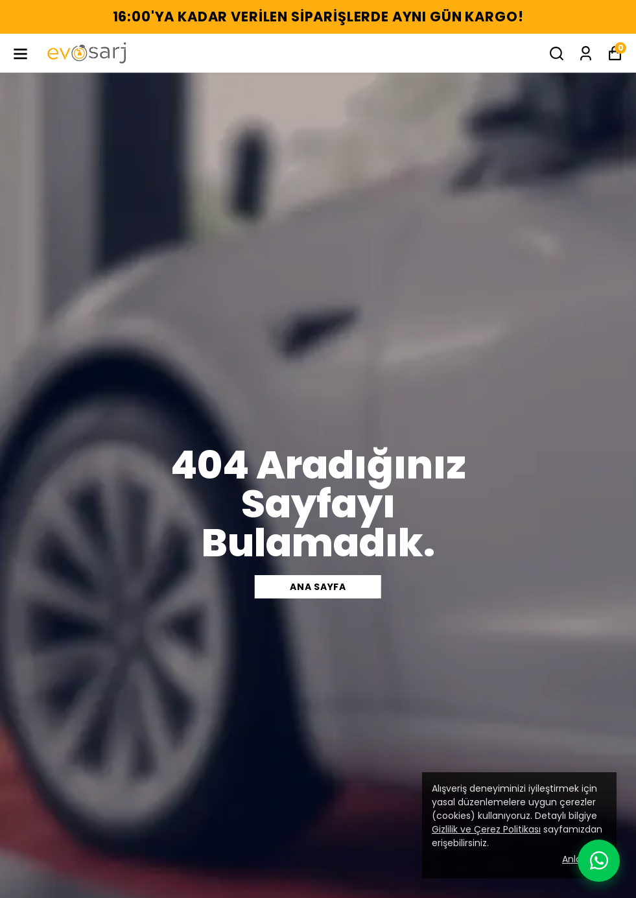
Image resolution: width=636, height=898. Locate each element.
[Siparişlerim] (586, 53)
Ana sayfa (318, 586)
